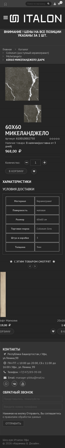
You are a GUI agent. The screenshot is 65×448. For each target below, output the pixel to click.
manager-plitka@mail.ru (30, 377)
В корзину (29, 331)
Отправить (13, 423)
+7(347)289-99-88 (30, 372)
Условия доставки (18, 189)
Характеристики (17, 181)
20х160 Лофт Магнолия (29, 320)
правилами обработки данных (23, 417)
